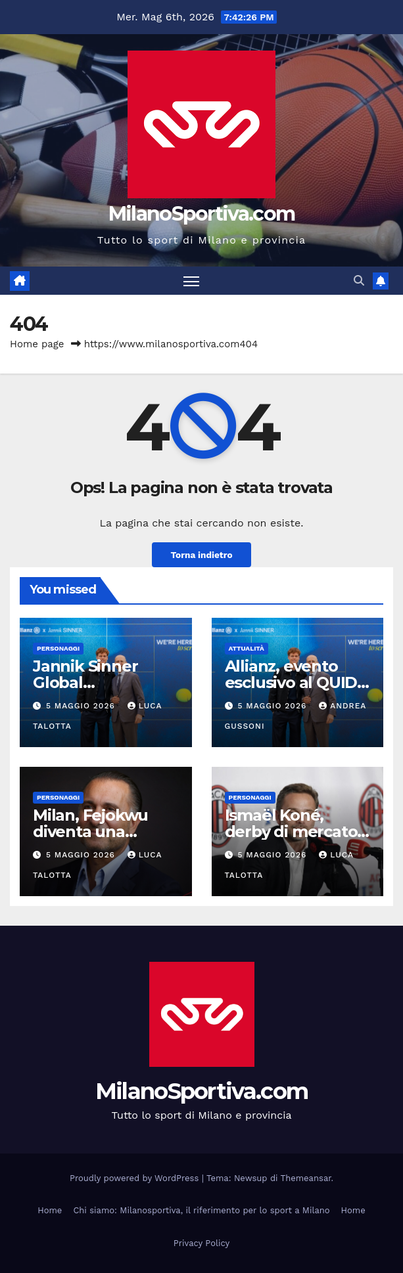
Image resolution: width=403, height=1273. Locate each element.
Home (49, 1210)
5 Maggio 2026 (82, 705)
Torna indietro (201, 555)
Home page (37, 344)
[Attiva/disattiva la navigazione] (191, 280)
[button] (359, 280)
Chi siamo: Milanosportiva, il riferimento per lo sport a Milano (201, 1210)
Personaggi (58, 648)
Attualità (246, 648)
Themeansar (306, 1178)
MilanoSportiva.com (201, 214)
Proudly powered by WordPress (136, 1178)
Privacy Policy (201, 1243)
